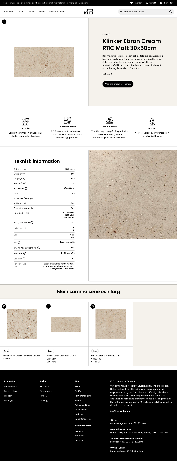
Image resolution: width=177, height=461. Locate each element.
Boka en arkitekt (83, 405)
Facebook (80, 435)
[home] (88, 11)
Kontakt (79, 400)
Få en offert (81, 409)
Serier (20, 11)
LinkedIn (79, 440)
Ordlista (79, 414)
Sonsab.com (82, 3)
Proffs (42, 11)
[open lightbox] (133, 194)
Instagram (80, 431)
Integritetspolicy (83, 419)
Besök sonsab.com (120, 411)
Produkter (8, 11)
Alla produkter (11, 386)
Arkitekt (31, 11)
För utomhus (10, 391)
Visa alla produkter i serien (118, 84)
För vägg (8, 400)
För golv (8, 395)
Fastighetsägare (57, 11)
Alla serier (44, 386)
